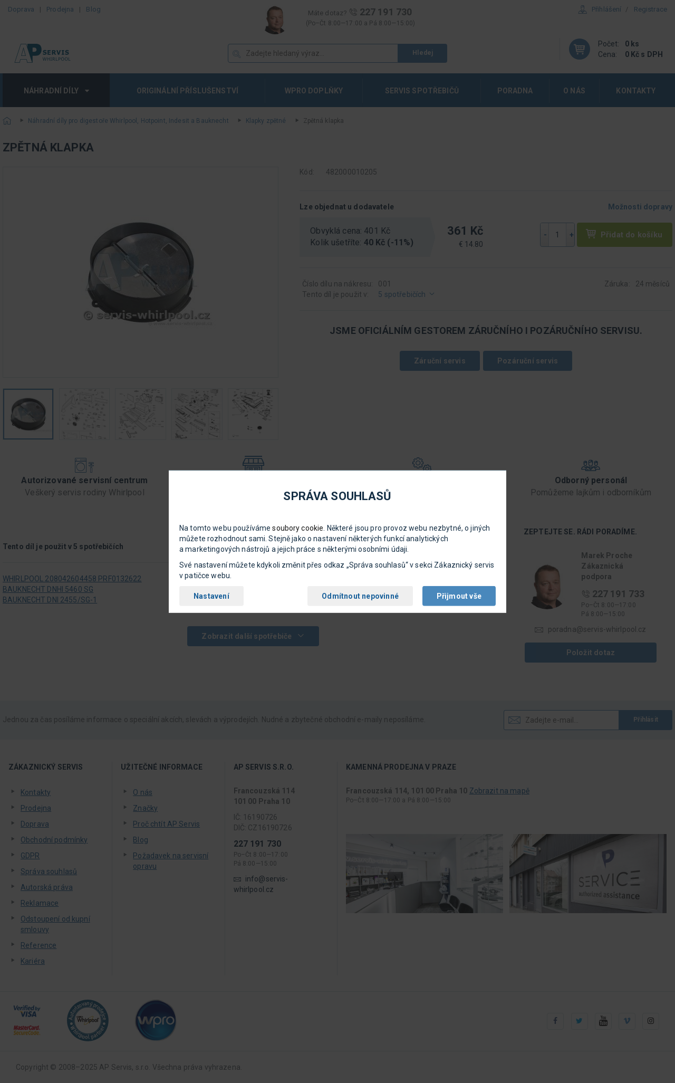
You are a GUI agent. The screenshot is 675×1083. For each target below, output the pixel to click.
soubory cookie (297, 528)
